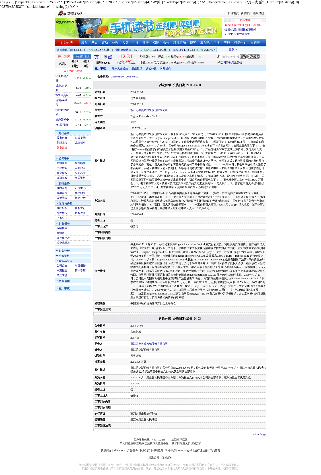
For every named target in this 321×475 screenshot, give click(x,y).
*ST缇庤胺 (62, 124)
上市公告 (62, 217)
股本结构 (80, 163)
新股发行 (80, 208)
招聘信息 (157, 450)
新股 (146, 42)
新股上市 (62, 142)
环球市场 (179, 42)
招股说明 (80, 213)
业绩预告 (62, 228)
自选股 (255, 42)
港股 (217, 42)
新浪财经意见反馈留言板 (186, 443)
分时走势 (62, 188)
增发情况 (62, 213)
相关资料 (80, 177)
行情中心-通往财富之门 (239, 34)
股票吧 (205, 42)
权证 (156, 42)
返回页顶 (259, 434)
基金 (94, 42)
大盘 (125, 42)
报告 (166, 42)
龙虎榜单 (80, 142)
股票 (84, 42)
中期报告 (62, 270)
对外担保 (165, 68)
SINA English (184, 450)
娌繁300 (178, 49)
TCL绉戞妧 (62, 95)
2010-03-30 (117, 76)
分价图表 (62, 197)
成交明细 (80, 193)
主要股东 (62, 168)
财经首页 (233, 13)
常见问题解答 (128, 443)
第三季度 (62, 275)
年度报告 (80, 265)
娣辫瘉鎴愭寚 (123, 49)
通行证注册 (201, 450)
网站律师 (170, 450)
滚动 (105, 42)
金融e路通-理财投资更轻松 (240, 29)
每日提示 (80, 137)
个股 (135, 42)
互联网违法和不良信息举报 (152, 443)
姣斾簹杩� (62, 119)
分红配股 (62, 208)
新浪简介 (106, 450)
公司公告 (62, 265)
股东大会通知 (120, 68)
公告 (115, 42)
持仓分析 (80, 197)
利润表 (61, 233)
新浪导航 (258, 13)
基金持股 (62, 173)
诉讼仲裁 (151, 68)
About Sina (119, 450)
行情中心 (240, 42)
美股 (227, 42)
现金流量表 (63, 242)
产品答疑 (215, 450)
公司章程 (62, 177)
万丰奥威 (103, 57)
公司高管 (80, 173)
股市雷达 (62, 147)
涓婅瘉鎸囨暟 (65, 49)
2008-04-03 (132, 76)
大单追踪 (62, 193)
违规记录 (137, 68)
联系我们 (145, 450)
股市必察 (62, 137)
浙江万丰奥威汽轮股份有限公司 (149, 110)
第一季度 (80, 270)
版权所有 (167, 457)
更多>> (245, 49)
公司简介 (62, 163)
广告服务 (132, 450)
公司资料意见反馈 (231, 62)
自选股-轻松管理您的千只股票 (243, 25)
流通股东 (80, 168)
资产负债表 (63, 238)
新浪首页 (246, 13)
